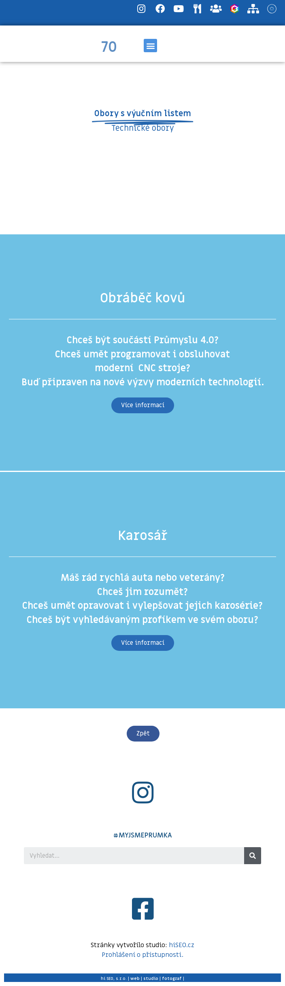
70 (109, 47)
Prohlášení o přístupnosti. (142, 954)
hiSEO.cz (181, 945)
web (135, 978)
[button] (150, 45)
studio (150, 978)
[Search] (252, 855)
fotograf (172, 978)
